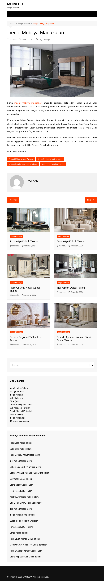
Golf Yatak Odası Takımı (21, 479)
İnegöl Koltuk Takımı (19, 388)
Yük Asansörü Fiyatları (20, 408)
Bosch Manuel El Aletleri (21, 411)
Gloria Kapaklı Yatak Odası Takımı (25, 557)
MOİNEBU (15, 4)
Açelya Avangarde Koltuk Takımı (24, 497)
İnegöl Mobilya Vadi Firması (22, 515)
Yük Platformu (16, 398)
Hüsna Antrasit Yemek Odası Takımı (26, 551)
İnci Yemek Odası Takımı (71, 287)
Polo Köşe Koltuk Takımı (24, 241)
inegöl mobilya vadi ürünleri (51, 159)
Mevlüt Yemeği (16, 414)
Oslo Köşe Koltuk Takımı (71, 241)
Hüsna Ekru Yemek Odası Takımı (25, 539)
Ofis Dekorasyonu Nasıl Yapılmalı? (25, 503)
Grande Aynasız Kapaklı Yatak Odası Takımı (30, 473)
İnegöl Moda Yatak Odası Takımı (24, 164)
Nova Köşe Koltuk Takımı (21, 527)
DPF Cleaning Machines (21, 404)
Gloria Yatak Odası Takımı (21, 485)
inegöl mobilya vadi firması (22, 159)
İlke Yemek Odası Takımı (21, 509)
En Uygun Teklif (17, 391)
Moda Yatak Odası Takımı (54, 164)
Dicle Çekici (15, 401)
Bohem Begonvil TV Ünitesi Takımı (25, 467)
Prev (13, 200)
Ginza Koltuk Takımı (19, 533)
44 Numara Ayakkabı (19, 421)
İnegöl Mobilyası (17, 418)
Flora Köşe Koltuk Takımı (21, 491)
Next (90, 200)
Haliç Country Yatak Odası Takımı (25, 455)
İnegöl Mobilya (44, 39)
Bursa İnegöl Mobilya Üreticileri (24, 521)
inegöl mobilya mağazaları (28, 102)
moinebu (11, 39)
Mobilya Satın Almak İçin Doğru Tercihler (28, 545)
